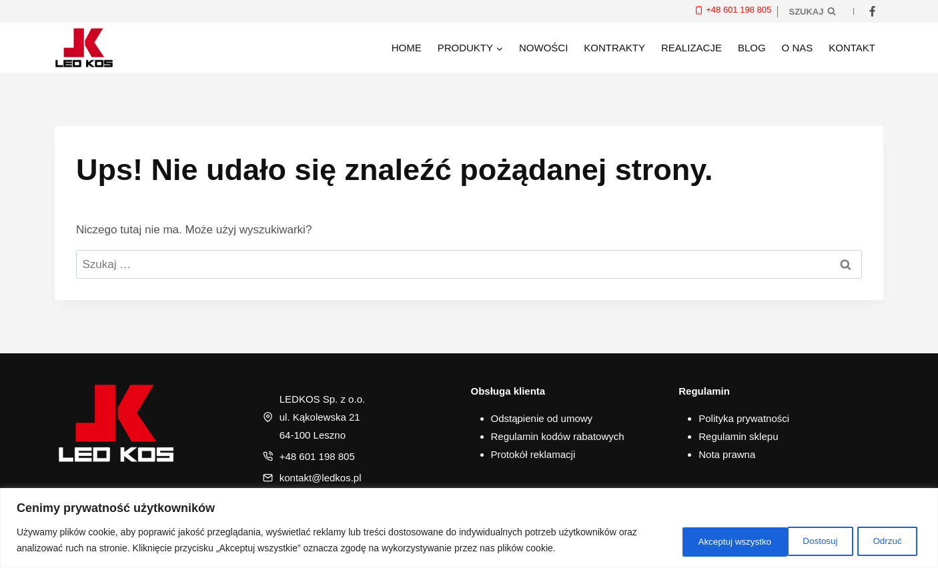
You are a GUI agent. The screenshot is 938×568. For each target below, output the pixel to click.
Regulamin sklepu (738, 436)
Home (407, 47)
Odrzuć (767, 540)
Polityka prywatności (743, 418)
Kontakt (852, 47)
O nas (797, 47)
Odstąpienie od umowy (542, 418)
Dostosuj (689, 540)
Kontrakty (614, 47)
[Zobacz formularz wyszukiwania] (812, 11)
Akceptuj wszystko (864, 540)
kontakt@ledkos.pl (321, 477)
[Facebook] (872, 11)
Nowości (543, 47)
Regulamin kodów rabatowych (557, 436)
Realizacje (691, 47)
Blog (752, 47)
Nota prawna (726, 454)
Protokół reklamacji (533, 454)
